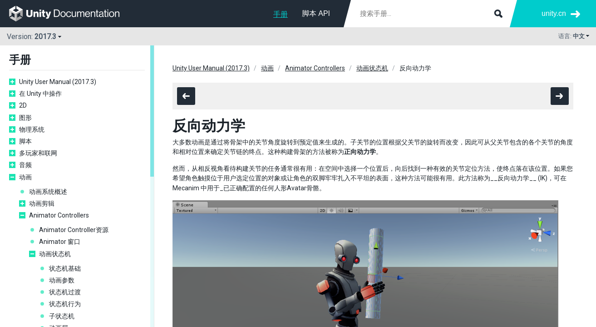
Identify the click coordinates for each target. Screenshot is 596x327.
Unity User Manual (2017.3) (57, 81)
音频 (25, 164)
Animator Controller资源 (73, 229)
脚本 (25, 141)
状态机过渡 (65, 292)
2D (23, 105)
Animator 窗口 (59, 241)
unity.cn (554, 13)
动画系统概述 (48, 191)
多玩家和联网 (38, 153)
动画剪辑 (41, 203)
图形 (25, 117)
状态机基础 (65, 268)
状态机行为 (65, 303)
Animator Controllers (59, 215)
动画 (25, 177)
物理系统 (31, 129)
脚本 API (316, 13)
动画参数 (61, 280)
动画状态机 (55, 254)
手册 (280, 14)
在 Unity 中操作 (40, 93)
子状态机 (61, 316)
